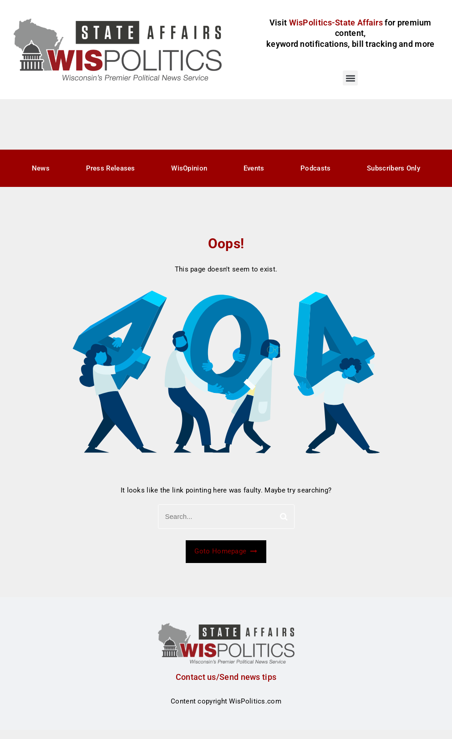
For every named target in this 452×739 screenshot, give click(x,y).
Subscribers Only (393, 168)
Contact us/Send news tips (226, 677)
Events (254, 168)
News (41, 168)
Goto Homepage (225, 551)
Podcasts (315, 168)
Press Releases (110, 168)
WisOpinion (189, 168)
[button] (350, 77)
